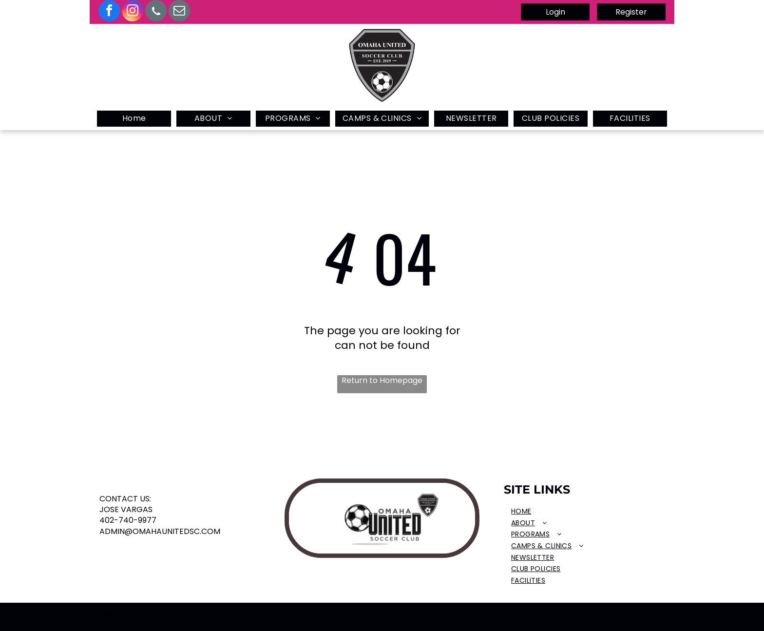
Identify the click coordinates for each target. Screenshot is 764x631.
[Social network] (156, 12)
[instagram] (132, 12)
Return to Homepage (382, 380)
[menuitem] (134, 119)
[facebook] (109, 12)
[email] (179, 12)
